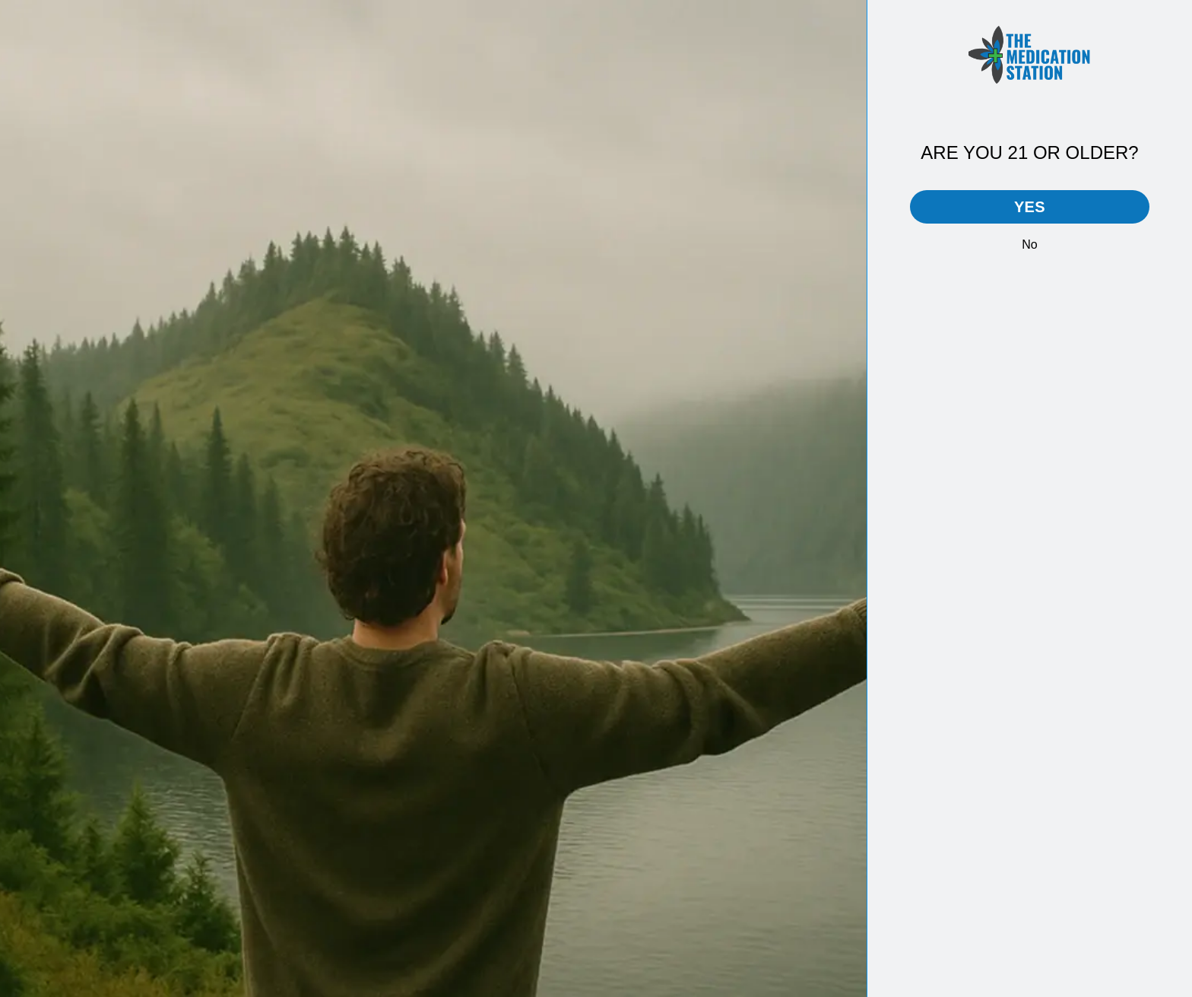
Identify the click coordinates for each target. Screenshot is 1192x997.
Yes (1029, 206)
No (1029, 244)
